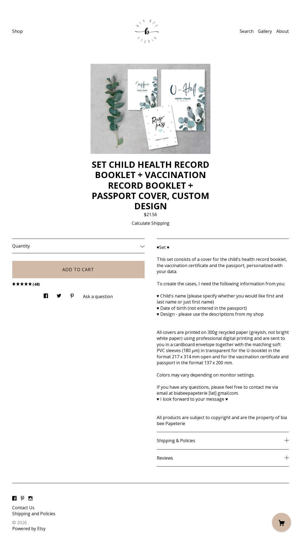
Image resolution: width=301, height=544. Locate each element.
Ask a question (98, 296)
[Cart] (281, 522)
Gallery (265, 31)
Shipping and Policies (33, 514)
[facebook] (14, 498)
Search (247, 31)
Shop (17, 31)
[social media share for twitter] (59, 294)
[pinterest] (22, 498)
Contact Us (23, 508)
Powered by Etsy (29, 529)
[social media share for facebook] (46, 294)
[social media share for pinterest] (72, 294)
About (282, 31)
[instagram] (30, 498)
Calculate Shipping (150, 223)
